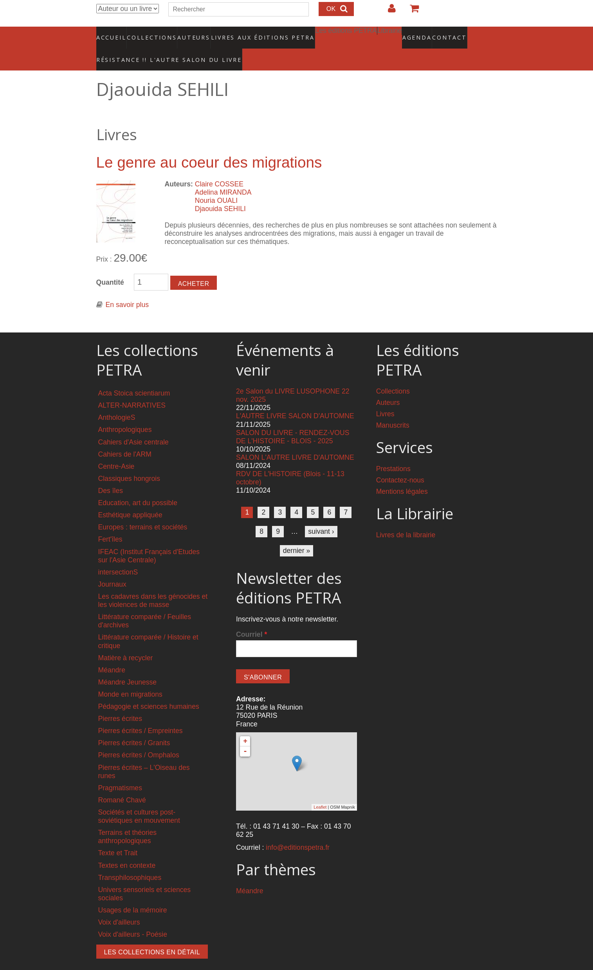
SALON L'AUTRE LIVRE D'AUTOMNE (295, 441)
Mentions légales (402, 475)
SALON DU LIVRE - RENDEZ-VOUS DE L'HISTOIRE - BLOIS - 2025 (292, 420)
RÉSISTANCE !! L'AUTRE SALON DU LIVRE (150, 47)
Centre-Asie (116, 450)
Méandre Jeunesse (127, 666)
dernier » (296, 534)
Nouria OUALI (216, 184)
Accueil (111, 33)
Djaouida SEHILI (220, 193)
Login (388, 11)
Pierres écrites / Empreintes (140, 715)
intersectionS (118, 556)
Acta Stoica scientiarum (134, 377)
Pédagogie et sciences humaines (148, 690)
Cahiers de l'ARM (124, 438)
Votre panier (411, 11)
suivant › (321, 515)
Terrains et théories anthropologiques (127, 821)
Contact (422, 33)
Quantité (110, 266)
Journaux (112, 568)
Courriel (251, 618)
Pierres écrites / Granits (134, 727)
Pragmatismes (120, 772)
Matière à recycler (125, 641)
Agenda (389, 33)
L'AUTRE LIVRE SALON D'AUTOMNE (295, 400)
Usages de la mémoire (132, 894)
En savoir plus (127, 289)
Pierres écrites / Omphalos (138, 739)
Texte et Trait (118, 837)
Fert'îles (110, 523)
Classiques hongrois (129, 462)
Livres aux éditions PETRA (246, 33)
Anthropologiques (125, 413)
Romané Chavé (122, 784)
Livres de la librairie (406, 519)
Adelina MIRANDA (223, 176)
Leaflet (320, 791)
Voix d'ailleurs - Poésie (132, 918)
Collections (149, 33)
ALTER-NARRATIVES (132, 389)
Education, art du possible (137, 487)
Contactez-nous (400, 464)
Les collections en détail (152, 936)
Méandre (111, 654)
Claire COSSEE (219, 168)
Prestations (393, 453)
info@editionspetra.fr (298, 831)
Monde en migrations (130, 678)
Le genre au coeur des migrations (209, 146)
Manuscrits (392, 409)
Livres (385, 398)
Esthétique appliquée (130, 499)
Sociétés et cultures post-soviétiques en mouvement (139, 800)
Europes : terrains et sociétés (142, 511)
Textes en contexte (127, 849)
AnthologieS (116, 401)
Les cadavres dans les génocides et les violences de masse (153, 584)
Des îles (110, 475)
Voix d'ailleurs (119, 906)
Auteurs (188, 33)
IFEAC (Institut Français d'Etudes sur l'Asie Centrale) (149, 539)
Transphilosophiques (130, 861)
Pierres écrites (120, 702)
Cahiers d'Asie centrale (133, 426)
